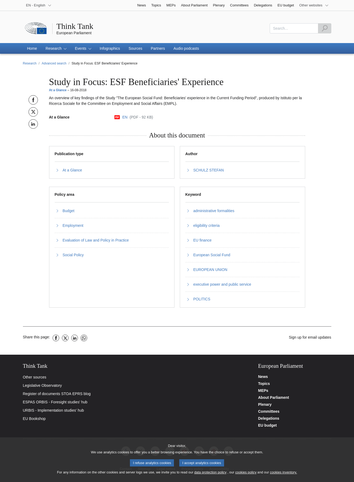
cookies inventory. (283, 474)
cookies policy (246, 474)
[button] (56, 48)
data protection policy (210, 474)
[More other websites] (314, 5)
